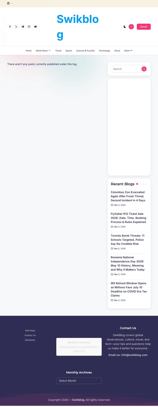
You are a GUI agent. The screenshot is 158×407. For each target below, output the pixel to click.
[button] (144, 27)
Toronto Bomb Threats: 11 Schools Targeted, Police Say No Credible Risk (127, 239)
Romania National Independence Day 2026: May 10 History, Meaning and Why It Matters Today (128, 263)
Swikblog (78, 26)
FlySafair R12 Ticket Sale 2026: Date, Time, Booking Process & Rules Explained (128, 218)
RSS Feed (30, 330)
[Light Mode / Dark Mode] (125, 26)
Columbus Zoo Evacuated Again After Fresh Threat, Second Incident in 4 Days (128, 196)
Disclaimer (30, 340)
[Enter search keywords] (129, 68)
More (128, 50)
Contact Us (30, 335)
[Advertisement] (129, 127)
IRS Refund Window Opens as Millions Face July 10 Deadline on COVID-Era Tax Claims (129, 289)
